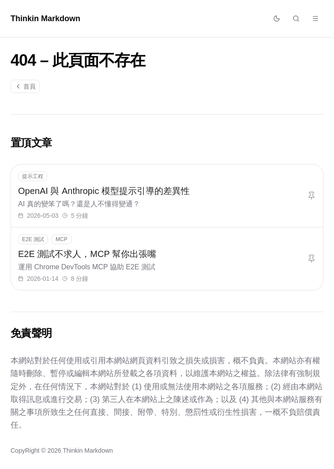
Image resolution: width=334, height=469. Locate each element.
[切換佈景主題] (277, 18)
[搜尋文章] (296, 18)
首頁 (25, 86)
